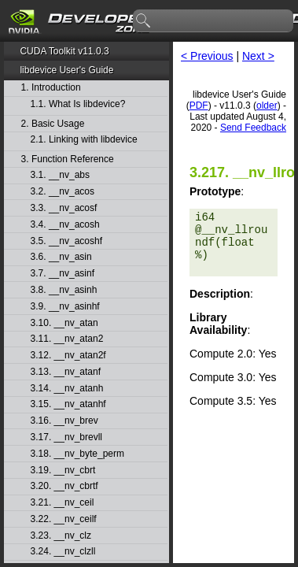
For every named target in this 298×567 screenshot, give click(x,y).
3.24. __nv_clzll (63, 552)
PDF (198, 105)
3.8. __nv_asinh (64, 290)
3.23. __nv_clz (61, 536)
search (144, 21)
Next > (258, 56)
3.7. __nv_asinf (62, 274)
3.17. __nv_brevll (66, 437)
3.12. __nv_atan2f (68, 355)
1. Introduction (51, 88)
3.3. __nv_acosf (64, 208)
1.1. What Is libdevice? (78, 104)
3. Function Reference (67, 159)
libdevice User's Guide (66, 70)
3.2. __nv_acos (62, 192)
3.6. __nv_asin (61, 257)
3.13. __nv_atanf (66, 372)
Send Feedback (253, 127)
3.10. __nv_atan (64, 323)
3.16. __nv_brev (64, 421)
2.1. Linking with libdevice (84, 140)
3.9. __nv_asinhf (65, 307)
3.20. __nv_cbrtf (64, 486)
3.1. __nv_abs (60, 175)
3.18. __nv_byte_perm (77, 454)
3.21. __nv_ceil (62, 503)
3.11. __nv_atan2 (67, 339)
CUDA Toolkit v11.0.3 (64, 51)
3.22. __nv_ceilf (64, 519)
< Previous (207, 56)
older (267, 105)
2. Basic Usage (53, 124)
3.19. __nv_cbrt (63, 470)
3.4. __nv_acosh (65, 225)
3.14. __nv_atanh (67, 389)
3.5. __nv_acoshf (66, 241)
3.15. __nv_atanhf (68, 404)
